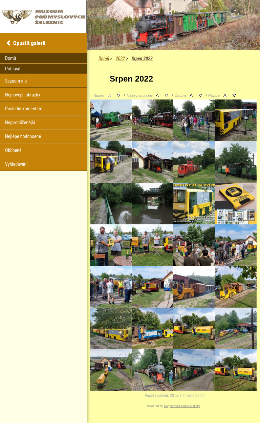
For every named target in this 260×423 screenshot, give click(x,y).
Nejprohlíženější (20, 122)
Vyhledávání (16, 164)
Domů (104, 58)
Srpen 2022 (141, 58)
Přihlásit (13, 68)
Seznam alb (16, 81)
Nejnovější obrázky (22, 94)
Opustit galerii (29, 43)
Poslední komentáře (23, 108)
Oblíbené (13, 150)
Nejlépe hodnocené (23, 136)
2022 (120, 58)
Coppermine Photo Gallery (182, 406)
